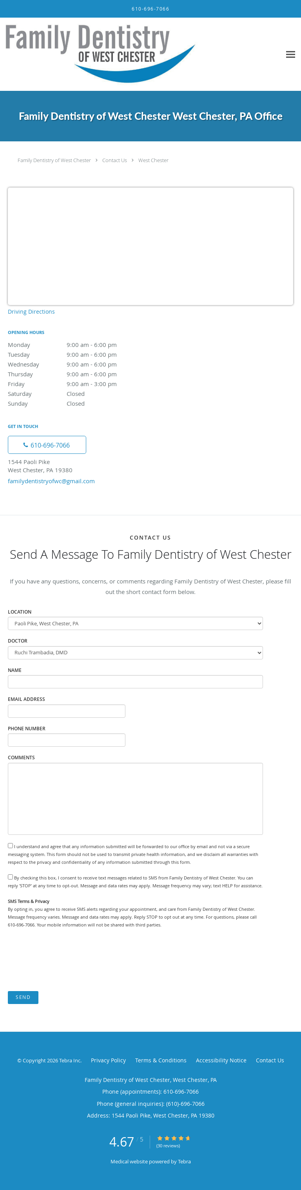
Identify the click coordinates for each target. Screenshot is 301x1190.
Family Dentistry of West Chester (54, 160)
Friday (76, 384)
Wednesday (76, 364)
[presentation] (67, 960)
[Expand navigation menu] (290, 54)
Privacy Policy (108, 1060)
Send (23, 997)
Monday (76, 345)
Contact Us (114, 160)
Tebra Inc (69, 1060)
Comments (21, 757)
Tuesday (76, 354)
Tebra (184, 1161)
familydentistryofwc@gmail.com (51, 481)
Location (19, 612)
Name (15, 670)
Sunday (76, 403)
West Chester (153, 160)
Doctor (17, 640)
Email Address (26, 699)
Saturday (76, 393)
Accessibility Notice (221, 1060)
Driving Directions (31, 311)
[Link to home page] (140, 54)
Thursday (76, 374)
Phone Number (26, 728)
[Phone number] (47, 445)
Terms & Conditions (161, 1060)
